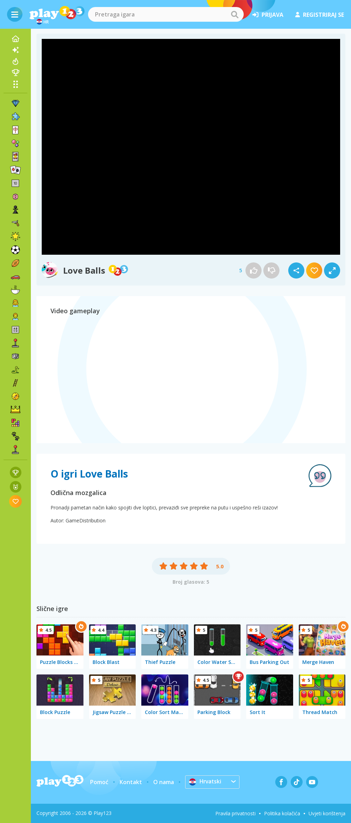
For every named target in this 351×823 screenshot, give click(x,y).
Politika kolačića (282, 813)
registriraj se (319, 15)
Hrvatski (206, 782)
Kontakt (131, 782)
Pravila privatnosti (235, 813)
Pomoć (99, 782)
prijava (267, 15)
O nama (163, 782)
